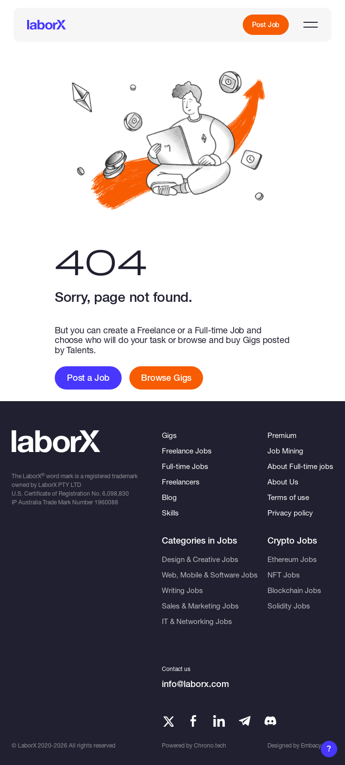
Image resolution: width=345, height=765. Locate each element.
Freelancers (181, 481)
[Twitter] (167, 721)
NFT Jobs (283, 574)
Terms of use (288, 497)
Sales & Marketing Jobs (200, 605)
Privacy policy (290, 512)
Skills (170, 512)
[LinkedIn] (219, 721)
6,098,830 (115, 493)
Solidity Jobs (288, 605)
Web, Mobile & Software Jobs (210, 574)
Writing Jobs (182, 590)
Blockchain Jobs (294, 590)
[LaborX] (46, 25)
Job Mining (285, 450)
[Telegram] (245, 721)
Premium (282, 435)
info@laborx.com (195, 683)
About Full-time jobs (300, 466)
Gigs (169, 435)
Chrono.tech (210, 745)
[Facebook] (193, 721)
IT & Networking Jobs (197, 621)
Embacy (311, 745)
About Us (282, 481)
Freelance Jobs (187, 450)
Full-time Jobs (185, 466)
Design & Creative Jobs (200, 559)
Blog (169, 497)
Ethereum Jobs (292, 559)
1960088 (106, 502)
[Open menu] (310, 24)
